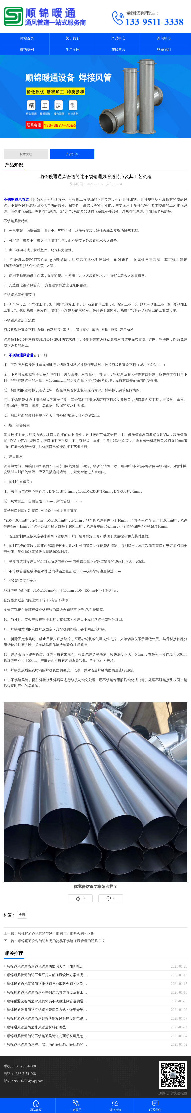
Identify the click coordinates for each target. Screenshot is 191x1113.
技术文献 (26, 154)
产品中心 (118, 38)
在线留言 (118, 49)
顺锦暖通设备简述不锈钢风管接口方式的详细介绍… (47, 1010)
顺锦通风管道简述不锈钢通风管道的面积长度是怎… (47, 1036)
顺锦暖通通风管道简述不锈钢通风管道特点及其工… (47, 992)
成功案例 (27, 49)
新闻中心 (164, 38)
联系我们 (164, 49)
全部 (22, 915)
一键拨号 (76, 1105)
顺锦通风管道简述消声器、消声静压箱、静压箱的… (47, 1044)
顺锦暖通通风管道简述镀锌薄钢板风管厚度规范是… (47, 1018)
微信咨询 (115, 1105)
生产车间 (73, 49)
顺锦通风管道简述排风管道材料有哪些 (36, 1027)
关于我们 (73, 38)
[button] (91, 140)
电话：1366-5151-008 (20, 1074)
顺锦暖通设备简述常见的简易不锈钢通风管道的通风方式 (61, 941)
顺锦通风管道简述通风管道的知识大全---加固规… (45, 966)
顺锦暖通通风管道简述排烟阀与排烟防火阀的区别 (56, 933)
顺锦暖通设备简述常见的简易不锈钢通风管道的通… (47, 1001)
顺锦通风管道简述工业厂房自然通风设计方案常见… (47, 975)
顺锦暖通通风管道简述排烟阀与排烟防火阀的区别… (47, 984)
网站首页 (27, 38)
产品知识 (72, 154)
